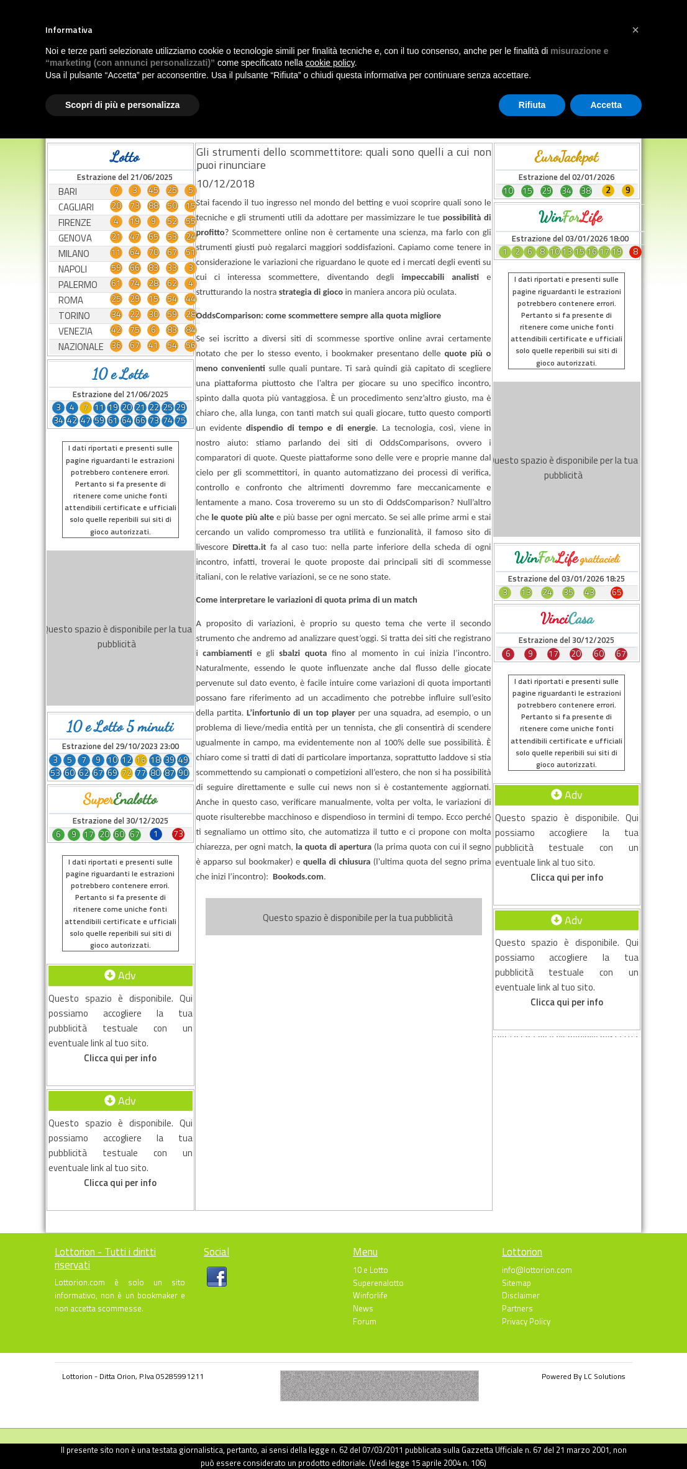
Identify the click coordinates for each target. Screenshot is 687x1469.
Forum (364, 1321)
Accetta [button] (606, 105)
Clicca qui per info (120, 1058)
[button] (635, 30)
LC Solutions (604, 1376)
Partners (517, 1308)
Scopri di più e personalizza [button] (122, 105)
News (363, 1308)
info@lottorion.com (537, 1270)
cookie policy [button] (330, 63)
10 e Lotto (370, 1270)
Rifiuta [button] (532, 105)
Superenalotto (378, 1283)
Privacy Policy (526, 1321)
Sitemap (516, 1283)
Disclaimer (521, 1295)
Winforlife (370, 1295)
